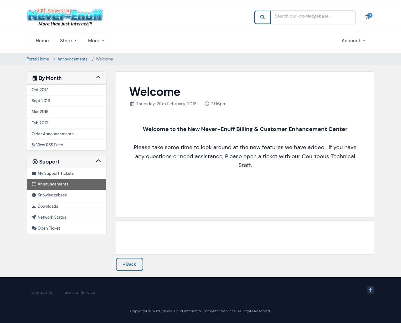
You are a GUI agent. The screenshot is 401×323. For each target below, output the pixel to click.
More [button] (94, 41)
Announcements (72, 59)
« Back (129, 264)
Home (42, 41)
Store (66, 41)
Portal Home (38, 59)
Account (351, 41)
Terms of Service (79, 292)
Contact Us (42, 292)
